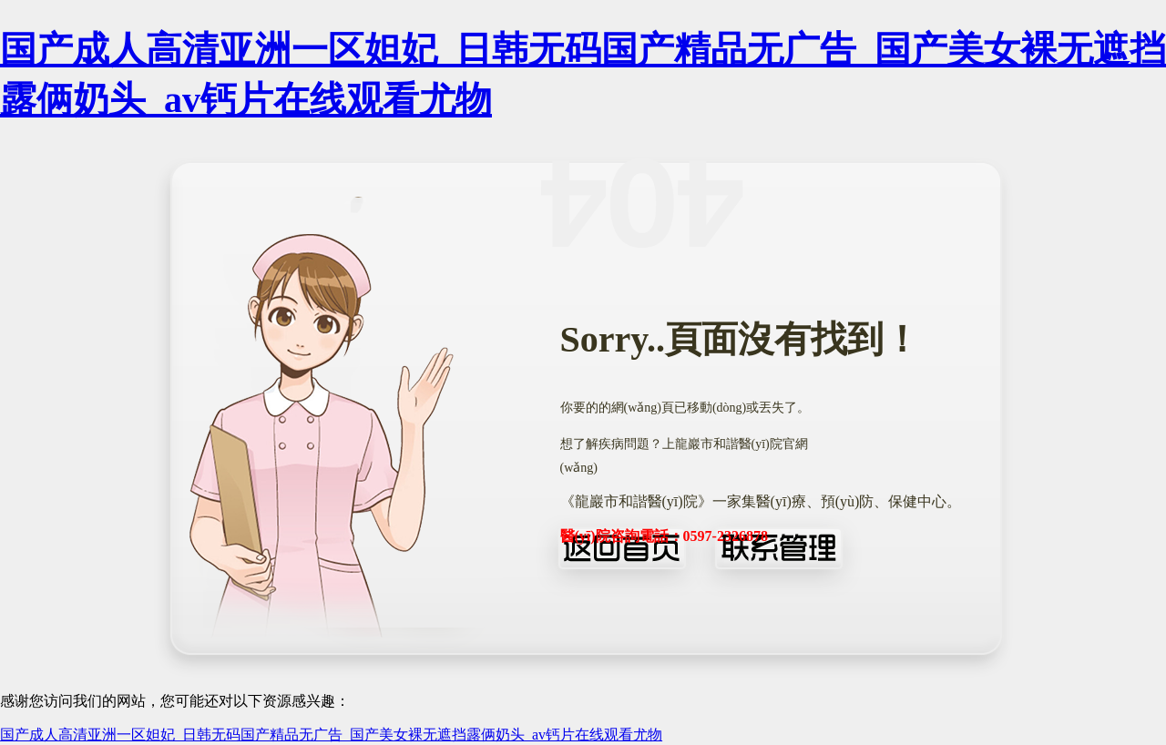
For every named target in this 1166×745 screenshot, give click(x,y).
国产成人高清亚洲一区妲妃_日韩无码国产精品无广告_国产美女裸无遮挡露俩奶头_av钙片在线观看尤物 (331, 734)
